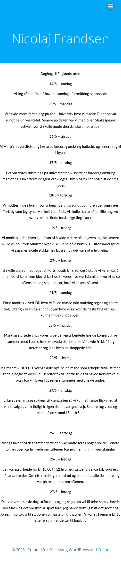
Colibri (104, 549)
